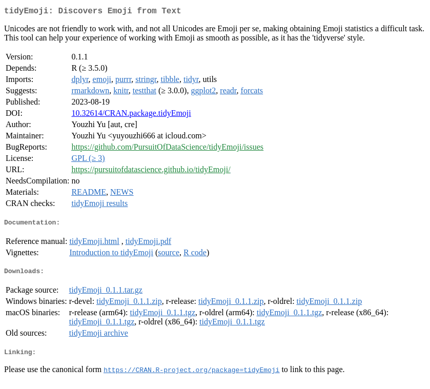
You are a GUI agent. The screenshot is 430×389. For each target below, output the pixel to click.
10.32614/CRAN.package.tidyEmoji (131, 115)
